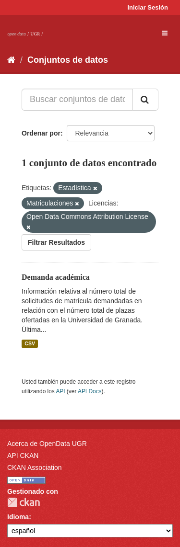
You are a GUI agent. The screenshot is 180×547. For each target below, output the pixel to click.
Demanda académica (56, 277)
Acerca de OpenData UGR (47, 443)
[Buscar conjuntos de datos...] (77, 100)
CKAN (23, 502)
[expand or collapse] (164, 33)
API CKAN (22, 455)
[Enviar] (145, 100)
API (60, 391)
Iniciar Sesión (147, 7)
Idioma (18, 517)
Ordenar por (41, 133)
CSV (29, 343)
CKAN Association (34, 467)
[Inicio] (11, 60)
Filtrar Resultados (56, 242)
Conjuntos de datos (67, 60)
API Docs (90, 391)
